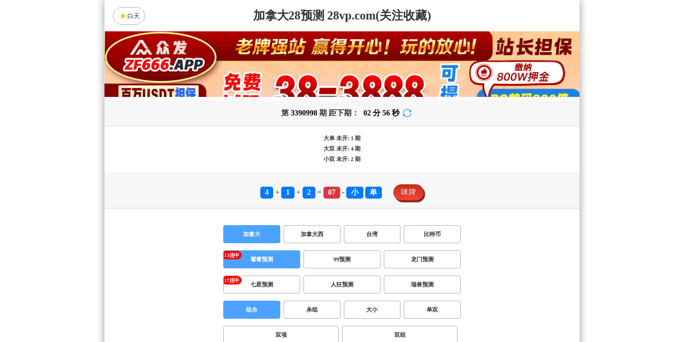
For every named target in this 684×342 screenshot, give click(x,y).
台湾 (372, 234)
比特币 (432, 234)
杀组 (312, 309)
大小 (372, 309)
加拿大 (251, 234)
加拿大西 (312, 234)
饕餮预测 (261, 259)
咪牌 (408, 192)
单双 (432, 309)
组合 (251, 309)
